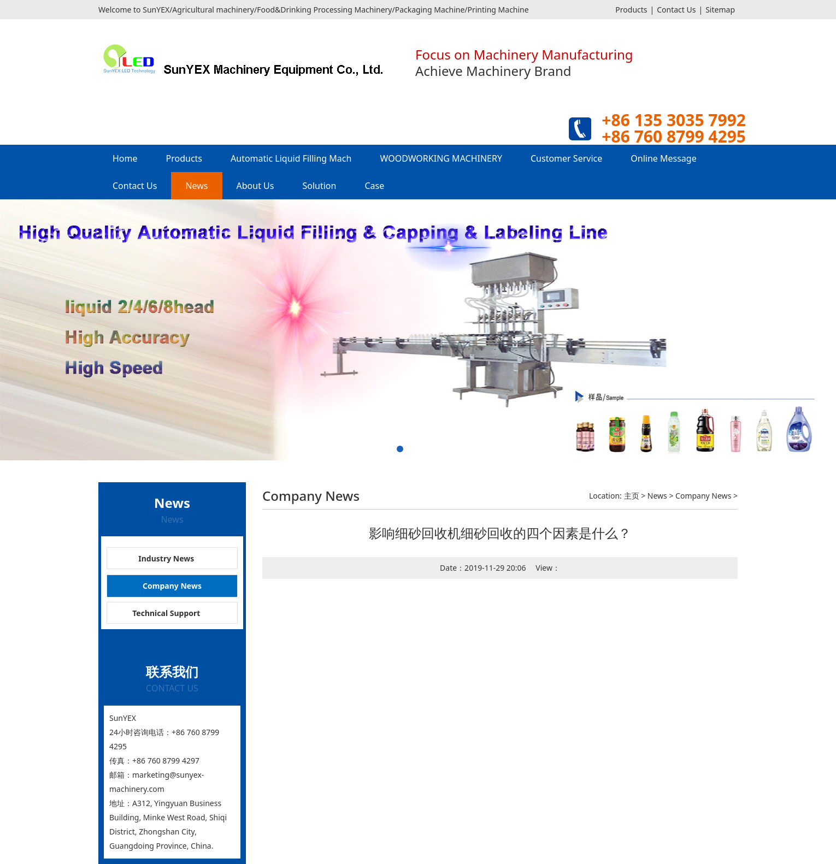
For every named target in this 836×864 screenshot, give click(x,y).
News (196, 186)
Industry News (166, 558)
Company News (172, 586)
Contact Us (676, 9)
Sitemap (720, 9)
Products (631, 9)
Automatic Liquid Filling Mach (291, 158)
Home (125, 158)
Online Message (663, 158)
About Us (255, 186)
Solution (319, 186)
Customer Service (566, 158)
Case (374, 186)
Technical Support (166, 613)
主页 (631, 495)
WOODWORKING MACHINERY (441, 158)
